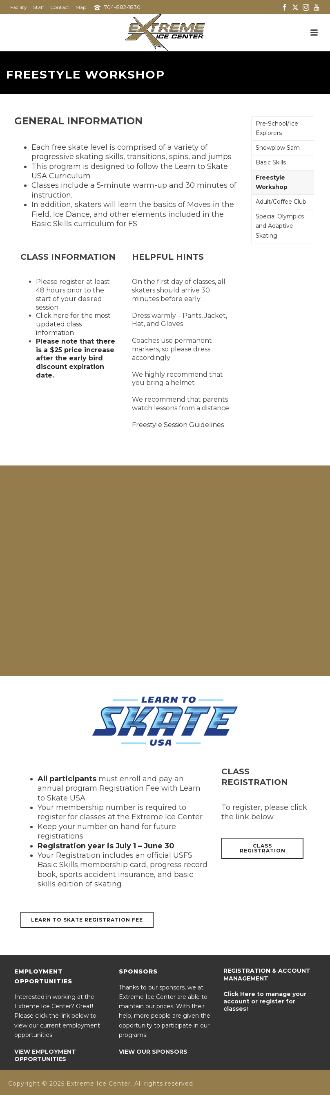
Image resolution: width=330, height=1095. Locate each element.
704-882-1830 (122, 7)
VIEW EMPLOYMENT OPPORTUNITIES (45, 1055)
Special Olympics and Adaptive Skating (280, 226)
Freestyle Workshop (272, 182)
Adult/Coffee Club (281, 201)
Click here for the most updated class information (73, 324)
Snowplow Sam (278, 147)
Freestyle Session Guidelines (178, 425)
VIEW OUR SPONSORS (153, 1051)
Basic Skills (271, 162)
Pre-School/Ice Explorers (277, 128)
